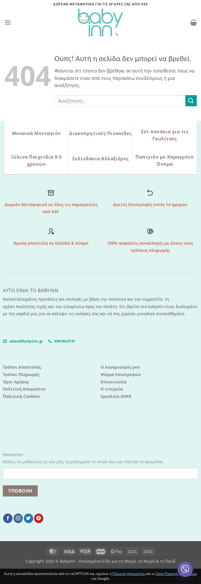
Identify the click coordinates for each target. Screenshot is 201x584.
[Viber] (185, 569)
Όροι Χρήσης (16, 382)
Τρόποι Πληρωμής (21, 374)
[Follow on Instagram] (18, 518)
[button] (7, 22)
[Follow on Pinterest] (38, 518)
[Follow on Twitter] (28, 518)
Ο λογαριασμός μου (120, 367)
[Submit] (191, 100)
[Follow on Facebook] (7, 518)
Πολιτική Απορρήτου (24, 389)
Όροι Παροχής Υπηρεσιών (176, 573)
